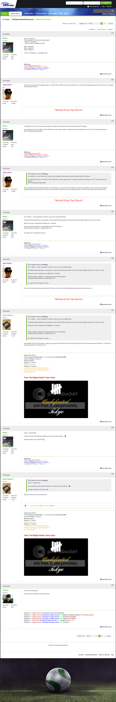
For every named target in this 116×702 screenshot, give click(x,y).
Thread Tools (101, 29)
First (90, 23)
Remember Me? (94, 6)
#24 (112, 167)
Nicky (38, 505)
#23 (112, 121)
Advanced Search (108, 14)
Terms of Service (104, 655)
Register (109, 6)
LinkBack (91, 29)
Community (28, 13)
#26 (112, 258)
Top (112, 655)
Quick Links (53, 13)
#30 (112, 585)
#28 (112, 427)
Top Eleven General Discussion (23, 19)
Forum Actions (40, 13)
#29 (112, 474)
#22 (112, 79)
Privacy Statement (91, 655)
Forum (4, 13)
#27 (112, 310)
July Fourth (33, 505)
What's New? (15, 13)
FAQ (60, 13)
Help (103, 6)
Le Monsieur (46, 505)
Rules (66, 13)
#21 (112, 33)
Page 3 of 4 (83, 23)
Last (111, 23)
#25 (112, 211)
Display (110, 29)
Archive (81, 655)
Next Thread (63, 645)
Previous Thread (54, 645)
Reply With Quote (106, 74)
